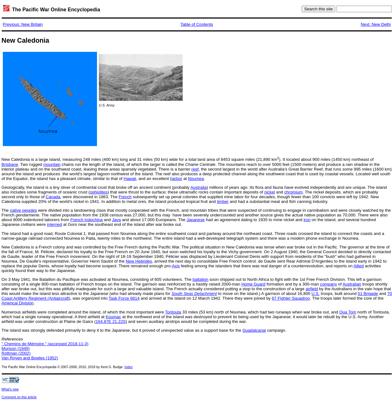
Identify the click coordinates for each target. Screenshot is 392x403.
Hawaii (130, 178)
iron (306, 219)
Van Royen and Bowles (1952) (30, 358)
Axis (176, 266)
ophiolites (98, 192)
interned (54, 224)
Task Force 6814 (124, 298)
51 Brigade (368, 293)
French (125, 196)
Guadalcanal (254, 330)
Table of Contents (196, 24)
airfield (312, 288)
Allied (358, 266)
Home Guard (253, 284)
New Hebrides (139, 261)
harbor (176, 178)
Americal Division (18, 303)
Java (116, 219)
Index (129, 367)
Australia (199, 187)
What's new (10, 389)
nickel (269, 192)
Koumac (113, 316)
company (328, 284)
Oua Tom (347, 312)
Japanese (195, 219)
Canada (53, 196)
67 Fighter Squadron (291, 298)
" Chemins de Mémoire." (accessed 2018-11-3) (45, 343)
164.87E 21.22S (111, 321)
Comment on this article (19, 397)
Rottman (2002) (16, 353)
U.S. (315, 293)
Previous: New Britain (23, 24)
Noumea (196, 178)
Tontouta (173, 312)
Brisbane (10, 164)
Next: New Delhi (376, 24)
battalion (200, 279)
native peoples (23, 210)
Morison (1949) (16, 348)
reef (195, 169)
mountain (52, 164)
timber (222, 201)
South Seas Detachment (194, 293)
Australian (351, 284)
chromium (293, 192)
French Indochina (86, 219)
